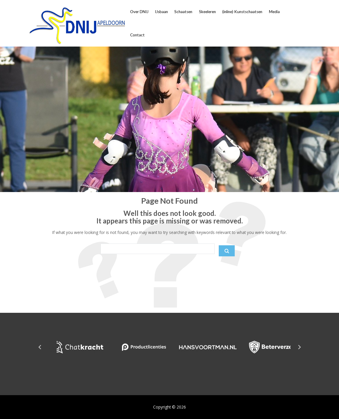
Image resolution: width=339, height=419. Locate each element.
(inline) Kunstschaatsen (242, 11)
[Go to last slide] (40, 347)
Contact (137, 35)
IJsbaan (161, 11)
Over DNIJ (139, 11)
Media (274, 11)
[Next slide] (299, 347)
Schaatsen (183, 11)
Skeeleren (207, 11)
